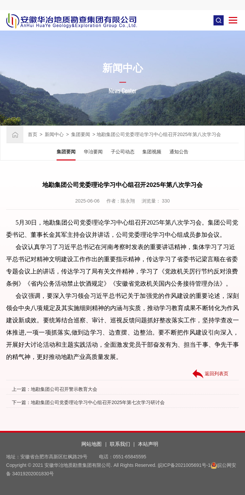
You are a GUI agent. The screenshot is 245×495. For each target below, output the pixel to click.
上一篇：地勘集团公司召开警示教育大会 (54, 389)
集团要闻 (80, 134)
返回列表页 (210, 373)
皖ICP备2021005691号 (182, 465)
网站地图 (91, 444)
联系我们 (120, 444)
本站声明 (148, 444)
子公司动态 (123, 151)
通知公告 (178, 151)
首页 (32, 134)
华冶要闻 (93, 151)
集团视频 (151, 151)
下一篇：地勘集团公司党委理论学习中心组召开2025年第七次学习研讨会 (88, 402)
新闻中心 (54, 134)
